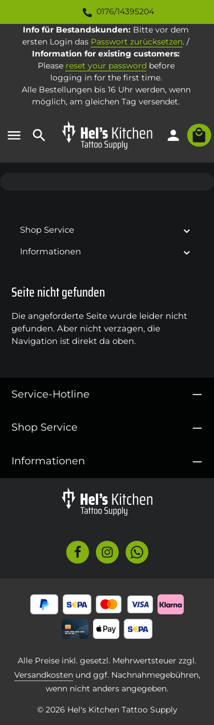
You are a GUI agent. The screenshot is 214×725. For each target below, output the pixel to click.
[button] (187, 230)
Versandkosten (43, 675)
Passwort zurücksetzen (137, 42)
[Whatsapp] (137, 552)
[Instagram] (107, 552)
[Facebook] (77, 552)
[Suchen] (39, 135)
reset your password (106, 65)
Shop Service (44, 427)
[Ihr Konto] (173, 135)
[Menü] (14, 135)
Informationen (48, 461)
